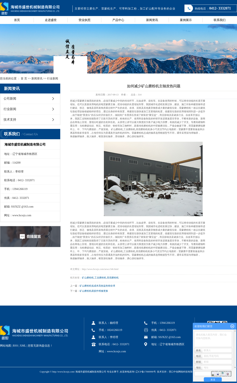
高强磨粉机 (113, 277)
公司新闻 (10, 98)
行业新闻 (52, 78)
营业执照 (84, 20)
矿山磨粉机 (88, 277)
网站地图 (5, 345)
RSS (15, 345)
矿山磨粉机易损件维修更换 (94, 291)
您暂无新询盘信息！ (40, 345)
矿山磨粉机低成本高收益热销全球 (97, 285)
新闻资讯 (152, 20)
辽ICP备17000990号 (145, 371)
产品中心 (118, 20)
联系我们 (220, 20)
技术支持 (10, 119)
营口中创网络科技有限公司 (183, 371)
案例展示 (186, 20)
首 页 (24, 78)
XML (23, 345)
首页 (17, 20)
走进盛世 (51, 20)
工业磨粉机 (100, 277)
